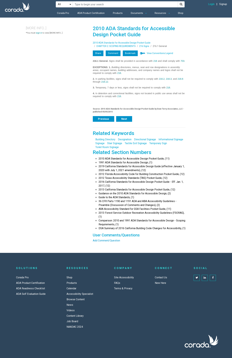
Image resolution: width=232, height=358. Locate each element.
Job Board (72, 321)
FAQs (117, 282)
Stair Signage (114, 143)
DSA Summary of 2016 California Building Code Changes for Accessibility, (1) (142, 228)
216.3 (169, 79)
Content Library (75, 315)
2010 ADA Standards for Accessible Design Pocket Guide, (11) (134, 158)
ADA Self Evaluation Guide (31, 293)
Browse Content (76, 299)
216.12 (104, 81)
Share (98, 53)
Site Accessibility (124, 277)
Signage (100, 143)
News (70, 304)
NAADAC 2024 (75, 326)
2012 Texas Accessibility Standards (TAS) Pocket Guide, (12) (133, 177)
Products (118, 13)
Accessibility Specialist (80, 293)
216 (155, 61)
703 (182, 61)
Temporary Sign (158, 143)
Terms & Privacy (123, 288)
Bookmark (130, 53)
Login (211, 4)
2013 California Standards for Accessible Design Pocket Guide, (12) (137, 189)
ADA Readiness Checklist (30, 288)
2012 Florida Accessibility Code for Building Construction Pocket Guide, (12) (141, 174)
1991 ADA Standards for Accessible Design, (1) (125, 162)
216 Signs (144, 46)
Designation (124, 139)
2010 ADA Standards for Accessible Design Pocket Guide (121, 42)
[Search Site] (125, 4)
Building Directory (105, 139)
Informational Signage (171, 139)
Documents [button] (137, 13)
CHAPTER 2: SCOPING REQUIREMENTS (116, 46)
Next (124, 118)
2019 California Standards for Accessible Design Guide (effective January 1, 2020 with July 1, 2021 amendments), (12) (141, 168)
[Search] (181, 4)
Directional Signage (145, 139)
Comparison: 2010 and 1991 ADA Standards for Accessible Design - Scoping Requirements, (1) (142, 222)
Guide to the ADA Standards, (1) (116, 197)
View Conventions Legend (160, 53)
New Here (160, 282)
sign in (39, 33)
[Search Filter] (64, 4)
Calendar (71, 288)
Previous (103, 118)
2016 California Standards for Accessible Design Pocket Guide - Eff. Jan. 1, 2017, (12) (141, 183)
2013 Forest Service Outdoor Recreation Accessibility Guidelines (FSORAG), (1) (141, 214)
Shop (180, 13)
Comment (113, 53)
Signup (223, 4)
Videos (71, 310)
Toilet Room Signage (107, 147)
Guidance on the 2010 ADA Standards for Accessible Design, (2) (135, 193)
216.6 (180, 79)
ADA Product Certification (91, 13)
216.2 (161, 79)
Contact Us (161, 277)
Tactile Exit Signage (136, 143)
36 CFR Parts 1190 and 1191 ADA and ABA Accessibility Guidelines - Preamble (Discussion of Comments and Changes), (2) (137, 203)
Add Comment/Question (106, 240)
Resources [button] (161, 13)
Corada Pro (63, 13)
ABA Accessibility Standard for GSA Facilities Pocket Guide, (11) (135, 208)
